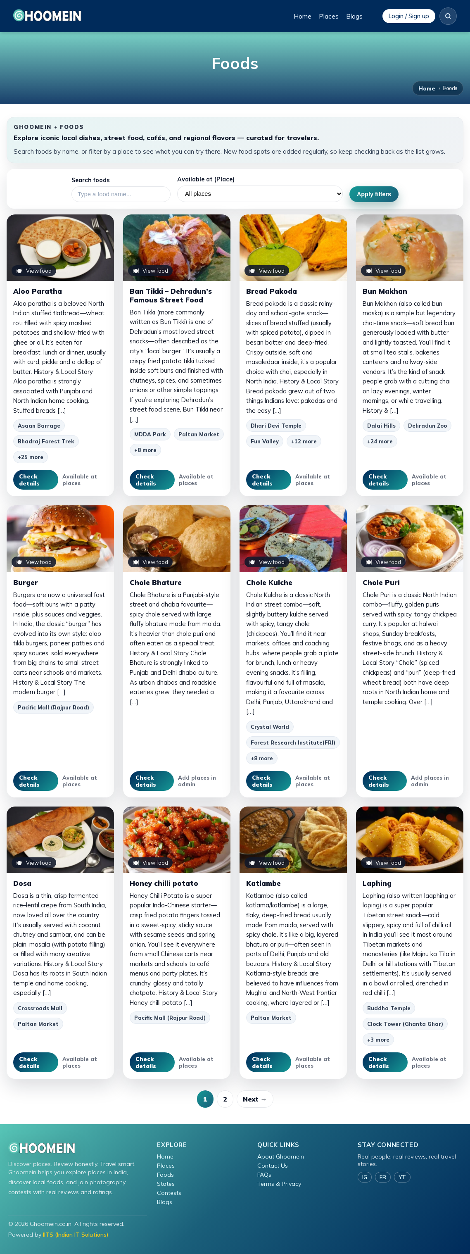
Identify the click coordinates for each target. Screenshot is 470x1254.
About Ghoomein (280, 1156)
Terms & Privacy (279, 1183)
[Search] (448, 16)
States (166, 1183)
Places (329, 16)
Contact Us (272, 1165)
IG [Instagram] (364, 1177)
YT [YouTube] (402, 1177)
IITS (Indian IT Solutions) (76, 1234)
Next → (255, 1099)
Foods (165, 1174)
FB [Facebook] (383, 1177)
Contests (169, 1193)
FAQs (264, 1174)
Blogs (354, 16)
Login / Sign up (409, 16)
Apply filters (374, 194)
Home (302, 16)
